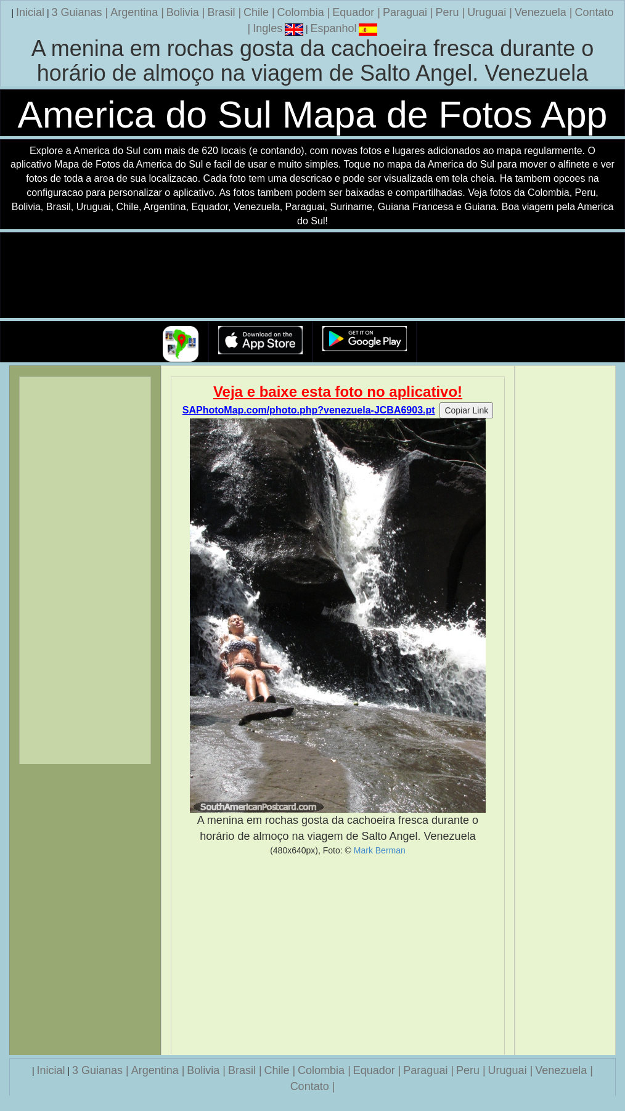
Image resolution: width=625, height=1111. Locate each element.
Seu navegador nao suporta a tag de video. (312, 275)
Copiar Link (466, 410)
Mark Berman (380, 850)
